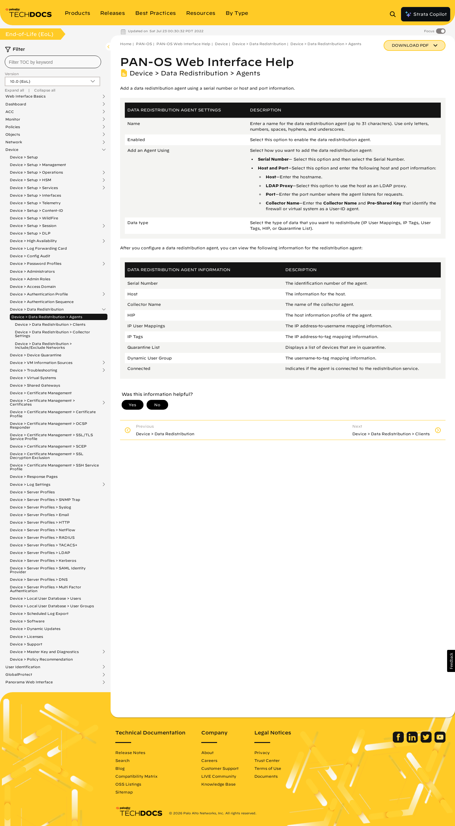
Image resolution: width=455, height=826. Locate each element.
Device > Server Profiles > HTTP (40, 522)
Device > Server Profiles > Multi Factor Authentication (45, 589)
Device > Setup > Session (33, 226)
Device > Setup (24, 157)
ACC (9, 112)
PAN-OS (144, 44)
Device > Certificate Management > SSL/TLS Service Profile (51, 437)
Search (122, 760)
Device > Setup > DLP (30, 233)
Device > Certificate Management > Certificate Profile (53, 414)
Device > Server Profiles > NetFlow (42, 530)
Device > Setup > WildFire (34, 218)
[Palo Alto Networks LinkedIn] (413, 741)
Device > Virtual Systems (33, 378)
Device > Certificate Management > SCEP (48, 446)
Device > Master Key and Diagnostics (44, 652)
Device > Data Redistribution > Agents (46, 317)
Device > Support (26, 644)
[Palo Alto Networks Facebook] (399, 741)
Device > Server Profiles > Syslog (40, 507)
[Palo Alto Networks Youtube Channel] (440, 741)
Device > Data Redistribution (37, 309)
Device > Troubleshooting (33, 370)
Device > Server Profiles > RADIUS (42, 537)
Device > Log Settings (30, 484)
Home (125, 44)
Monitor (12, 119)
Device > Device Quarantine (35, 355)
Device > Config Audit (30, 256)
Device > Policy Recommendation (41, 659)
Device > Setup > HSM (30, 180)
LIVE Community (218, 776)
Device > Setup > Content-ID (36, 210)
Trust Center (267, 760)
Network (13, 142)
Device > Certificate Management (41, 393)
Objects (12, 134)
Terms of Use (267, 768)
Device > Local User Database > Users (45, 598)
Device (11, 150)
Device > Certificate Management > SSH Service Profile (54, 467)
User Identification (22, 667)
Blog (119, 768)
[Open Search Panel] (394, 14)
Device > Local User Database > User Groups (52, 606)
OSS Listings (128, 784)
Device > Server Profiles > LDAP (40, 552)
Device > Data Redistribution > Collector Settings (52, 334)
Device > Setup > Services (34, 188)
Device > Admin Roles (30, 279)
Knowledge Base (218, 784)
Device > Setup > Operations (36, 172)
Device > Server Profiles (32, 492)
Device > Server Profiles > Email (39, 515)
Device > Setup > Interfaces (35, 195)
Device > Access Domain (33, 286)
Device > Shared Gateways (35, 385)
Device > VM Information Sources (41, 363)
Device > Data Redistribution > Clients (50, 324)
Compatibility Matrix (136, 776)
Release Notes (130, 752)
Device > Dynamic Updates (35, 629)
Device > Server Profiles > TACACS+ (43, 545)
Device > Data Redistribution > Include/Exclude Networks (43, 345)
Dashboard (15, 104)
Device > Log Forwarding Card (38, 248)
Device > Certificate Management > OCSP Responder (48, 425)
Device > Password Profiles (35, 263)
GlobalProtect (18, 674)
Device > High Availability (33, 241)
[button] (451, 661)
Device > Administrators (32, 271)
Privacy (262, 752)
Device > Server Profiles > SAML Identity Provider (48, 570)
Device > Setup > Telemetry (35, 203)
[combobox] (53, 62)
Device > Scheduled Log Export (39, 613)
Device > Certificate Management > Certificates (42, 402)
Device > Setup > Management (38, 165)
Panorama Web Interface (29, 682)
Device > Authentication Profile (39, 294)
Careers (209, 760)
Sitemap (124, 792)
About (207, 752)
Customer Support (220, 768)
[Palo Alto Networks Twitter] (427, 741)
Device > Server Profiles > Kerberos (43, 560)
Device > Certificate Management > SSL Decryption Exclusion (46, 456)
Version (12, 74)
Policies (12, 127)
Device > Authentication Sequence (42, 302)
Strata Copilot (425, 14)
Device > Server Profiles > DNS (39, 579)
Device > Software (27, 621)
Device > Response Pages (34, 476)
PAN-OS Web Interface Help (183, 44)
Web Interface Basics (25, 96)
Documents (266, 776)
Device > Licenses (26, 636)
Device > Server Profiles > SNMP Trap (45, 499)
